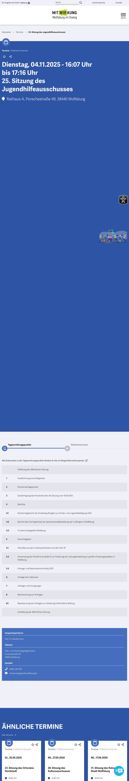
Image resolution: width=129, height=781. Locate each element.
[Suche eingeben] (80, 3)
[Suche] (67, 2)
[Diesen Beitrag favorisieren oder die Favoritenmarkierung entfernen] (33, 744)
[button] (10, 57)
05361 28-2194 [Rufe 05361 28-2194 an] (15, 669)
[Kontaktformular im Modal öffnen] (119, 771)
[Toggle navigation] (123, 15)
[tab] (33, 445)
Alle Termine (9, 735)
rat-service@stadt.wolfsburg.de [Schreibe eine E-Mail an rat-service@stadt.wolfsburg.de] (23, 673)
